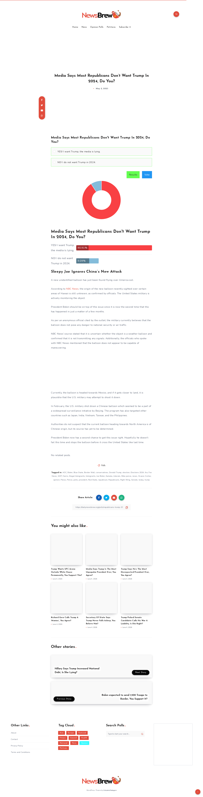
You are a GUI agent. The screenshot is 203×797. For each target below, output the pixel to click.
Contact (14, 739)
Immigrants (90, 476)
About (13, 733)
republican (102, 480)
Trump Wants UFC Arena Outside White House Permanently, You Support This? (66, 572)
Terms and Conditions (20, 752)
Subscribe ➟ (125, 27)
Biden (70, 472)
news (134, 476)
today (141, 480)
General (73, 738)
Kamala (109, 476)
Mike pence (126, 476)
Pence (69, 480)
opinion (56, 480)
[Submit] (142, 734)
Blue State (78, 472)
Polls (103, 466)
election (126, 472)
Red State (92, 480)
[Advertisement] (101, 48)
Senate (134, 480)
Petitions (111, 27)
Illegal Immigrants (77, 476)
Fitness (63, 738)
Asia (61, 733)
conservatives (102, 472)
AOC (65, 472)
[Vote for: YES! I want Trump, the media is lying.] (101, 151)
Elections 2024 (137, 472)
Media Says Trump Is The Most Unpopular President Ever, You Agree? (101, 572)
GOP (60, 476)
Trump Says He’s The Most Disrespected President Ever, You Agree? (135, 572)
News (84, 27)
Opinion (84, 743)
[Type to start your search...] (125, 734)
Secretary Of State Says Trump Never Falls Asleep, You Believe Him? (100, 621)
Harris (65, 476)
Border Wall (89, 472)
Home (75, 27)
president (83, 480)
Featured (82, 733)
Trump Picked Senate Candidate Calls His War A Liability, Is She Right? (134, 621)
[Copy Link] (101, 507)
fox (146, 472)
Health (84, 738)
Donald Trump (115, 472)
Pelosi (63, 480)
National (63, 743)
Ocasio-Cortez (144, 476)
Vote (147, 174)
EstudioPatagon (110, 790)
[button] (104, 151)
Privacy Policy (17, 746)
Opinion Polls (96, 27)
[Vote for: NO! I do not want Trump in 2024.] (101, 162)
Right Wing (125, 480)
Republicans (113, 480)
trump (147, 480)
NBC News (72, 288)
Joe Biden (100, 476)
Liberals (116, 476)
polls (76, 480)
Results (133, 174)
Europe (71, 733)
